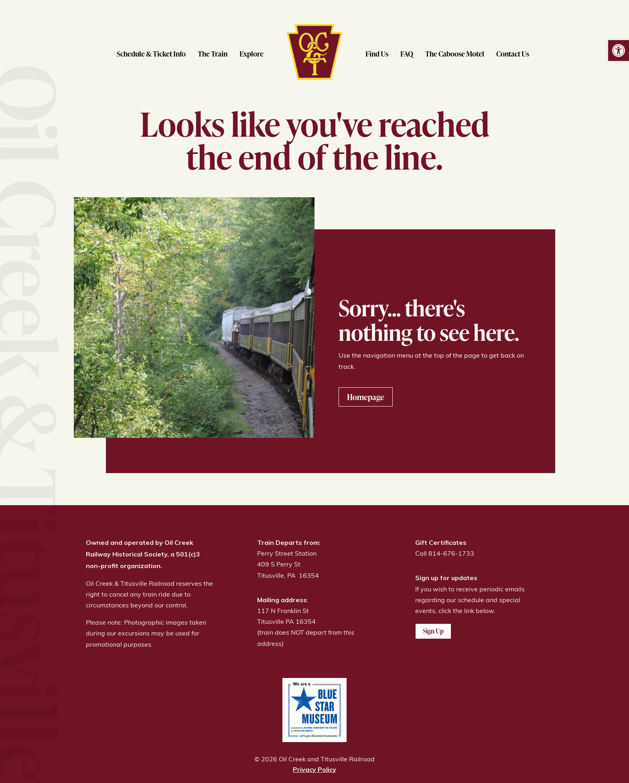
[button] (618, 50)
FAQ (406, 54)
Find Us (376, 54)
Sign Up (433, 631)
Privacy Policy (314, 769)
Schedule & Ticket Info (151, 54)
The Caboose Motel (454, 54)
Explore (251, 54)
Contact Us (512, 54)
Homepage (365, 397)
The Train (212, 54)
